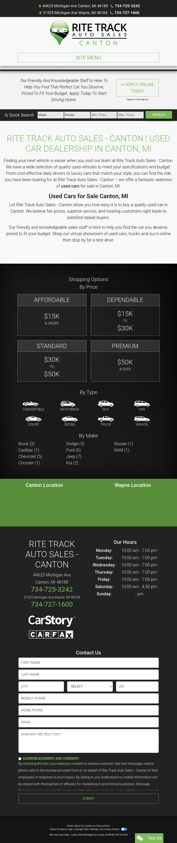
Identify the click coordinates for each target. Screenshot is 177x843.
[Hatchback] (69, 406)
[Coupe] (33, 421)
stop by (79, 240)
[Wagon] (142, 421)
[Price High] (130, 115)
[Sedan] (70, 421)
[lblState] (90, 686)
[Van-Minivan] (142, 406)
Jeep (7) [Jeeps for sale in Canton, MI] (74, 456)
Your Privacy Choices (113, 829)
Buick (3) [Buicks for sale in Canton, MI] (26, 443)
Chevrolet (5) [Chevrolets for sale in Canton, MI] (30, 456)
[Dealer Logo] (88, 33)
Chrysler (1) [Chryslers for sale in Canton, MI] (29, 462)
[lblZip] (137, 686)
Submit (88, 798)
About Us (79, 826)
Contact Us (90, 826)
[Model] (77, 115)
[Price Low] (104, 115)
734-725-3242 (127, 6)
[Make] (50, 115)
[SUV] (106, 406)
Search (158, 115)
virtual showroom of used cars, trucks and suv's (114, 233)
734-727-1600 (127, 12)
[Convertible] (33, 406)
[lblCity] (41, 686)
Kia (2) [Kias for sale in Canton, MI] (72, 462)
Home (70, 826)
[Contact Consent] (19, 758)
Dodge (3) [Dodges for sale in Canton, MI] (75, 443)
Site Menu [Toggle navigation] (89, 58)
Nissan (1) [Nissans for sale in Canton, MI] (123, 443)
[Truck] (106, 421)
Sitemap (94, 829)
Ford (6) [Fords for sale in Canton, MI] (73, 450)
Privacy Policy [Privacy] (103, 826)
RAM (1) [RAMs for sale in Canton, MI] (121, 450)
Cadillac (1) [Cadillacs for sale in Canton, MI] (28, 450)
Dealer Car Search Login (61, 829)
